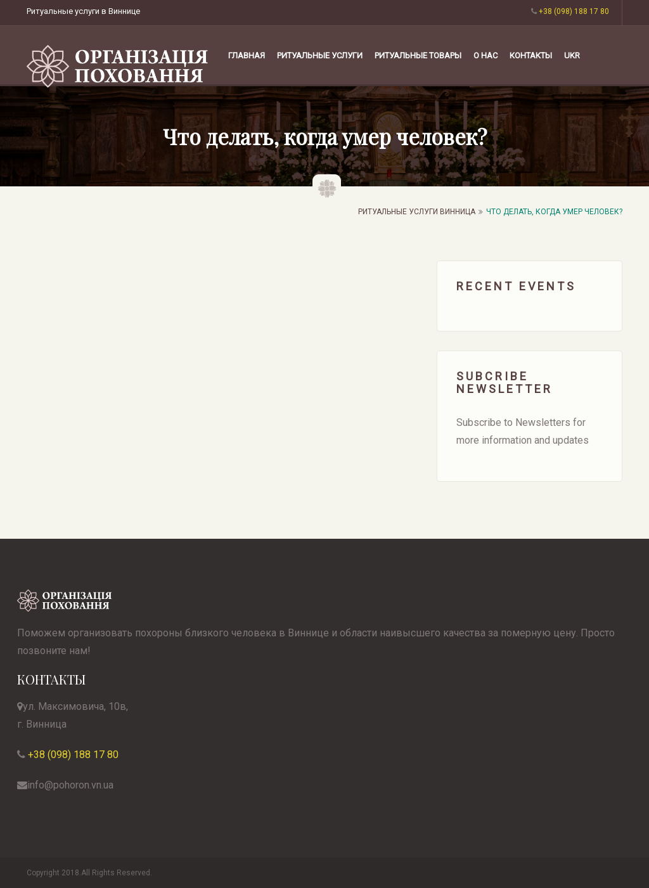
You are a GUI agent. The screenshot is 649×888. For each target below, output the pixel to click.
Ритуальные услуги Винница (416, 211)
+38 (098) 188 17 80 (72, 755)
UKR (572, 55)
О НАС (485, 55)
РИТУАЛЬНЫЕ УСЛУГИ (320, 55)
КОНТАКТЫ (531, 55)
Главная (246, 55)
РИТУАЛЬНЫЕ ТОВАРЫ (418, 55)
